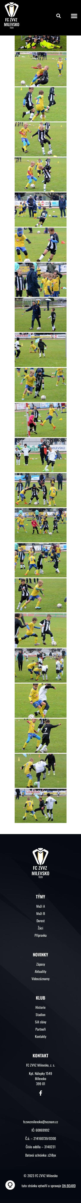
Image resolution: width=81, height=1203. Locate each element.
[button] (58, 15)
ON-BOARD (69, 1185)
